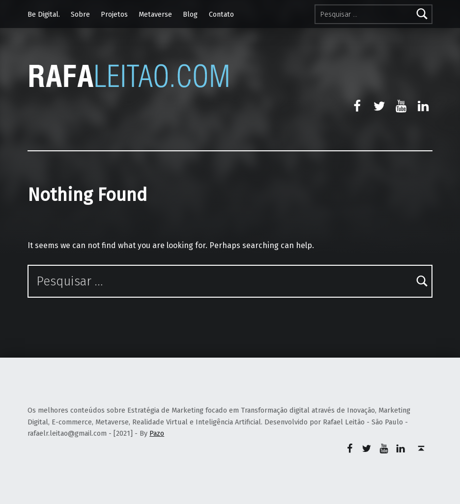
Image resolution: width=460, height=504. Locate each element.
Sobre (80, 14)
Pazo (156, 433)
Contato (221, 14)
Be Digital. (44, 14)
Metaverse (155, 14)
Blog (190, 14)
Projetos (114, 14)
